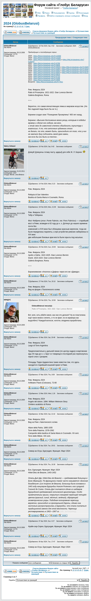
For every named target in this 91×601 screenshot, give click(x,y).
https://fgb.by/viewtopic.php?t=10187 (47, 58)
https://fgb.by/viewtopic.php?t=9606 (46, 65)
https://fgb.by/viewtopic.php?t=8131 (75, 72)
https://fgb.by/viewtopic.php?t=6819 (46, 74)
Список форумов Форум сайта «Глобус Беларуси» (54, 31)
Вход (85, 16)
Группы (71, 13)
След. (27, 26)
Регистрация (82, 13)
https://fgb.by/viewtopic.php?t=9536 (46, 67)
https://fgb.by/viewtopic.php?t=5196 (46, 78)
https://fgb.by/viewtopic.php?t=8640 (46, 72)
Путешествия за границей (44, 33)
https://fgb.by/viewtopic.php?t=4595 (46, 80)
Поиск (45, 13)
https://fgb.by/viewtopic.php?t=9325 (75, 67)
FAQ (38, 13)
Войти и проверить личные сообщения (63, 16)
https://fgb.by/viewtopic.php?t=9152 (75, 69)
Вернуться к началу (12, 141)
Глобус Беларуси (70, 8)
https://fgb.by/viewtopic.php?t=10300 (47, 56)
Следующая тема (80, 37)
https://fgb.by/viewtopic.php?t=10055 (47, 60)
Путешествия (83, 31)
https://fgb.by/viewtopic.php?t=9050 (46, 71)
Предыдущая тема (63, 37)
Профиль (40, 16)
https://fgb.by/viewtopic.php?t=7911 (49, 82)
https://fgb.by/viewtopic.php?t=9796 (46, 63)
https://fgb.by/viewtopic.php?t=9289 (46, 69)
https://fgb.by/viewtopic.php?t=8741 (75, 71)
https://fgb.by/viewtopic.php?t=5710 (46, 76)
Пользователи (58, 13)
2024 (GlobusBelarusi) (21, 23)
